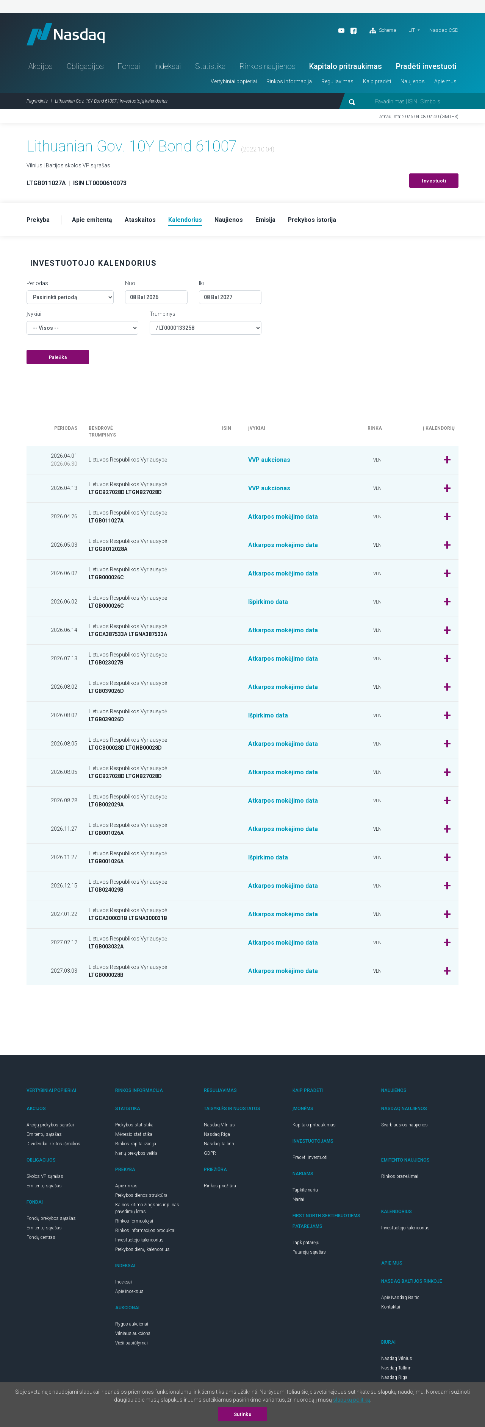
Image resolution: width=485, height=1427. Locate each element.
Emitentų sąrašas (44, 1134)
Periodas (37, 284)
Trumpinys (162, 314)
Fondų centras (41, 1237)
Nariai (298, 1199)
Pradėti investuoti (426, 66)
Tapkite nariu (305, 1190)
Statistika (210, 66)
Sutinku (243, 1414)
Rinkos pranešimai (399, 1176)
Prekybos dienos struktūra (141, 1195)
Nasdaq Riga (217, 1134)
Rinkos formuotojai (134, 1221)
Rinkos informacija (289, 82)
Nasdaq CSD (443, 30)
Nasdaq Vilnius (219, 1125)
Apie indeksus (129, 1291)
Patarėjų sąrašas (309, 1252)
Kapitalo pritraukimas (345, 66)
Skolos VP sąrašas (45, 1176)
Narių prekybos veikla (136, 1153)
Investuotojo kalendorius (139, 1240)
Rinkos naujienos (267, 66)
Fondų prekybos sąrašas (51, 1218)
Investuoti (434, 181)
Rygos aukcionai (131, 1324)
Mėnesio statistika (133, 1134)
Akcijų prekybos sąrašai (50, 1125)
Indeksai (167, 66)
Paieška (58, 357)
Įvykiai (34, 314)
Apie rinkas (126, 1186)
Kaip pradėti (377, 82)
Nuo (130, 284)
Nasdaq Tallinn (219, 1144)
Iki (201, 284)
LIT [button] (411, 30)
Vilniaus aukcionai (133, 1334)
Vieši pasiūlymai (131, 1343)
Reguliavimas (337, 82)
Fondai (128, 66)
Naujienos (413, 82)
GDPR (210, 1153)
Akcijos (40, 66)
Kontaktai (390, 1307)
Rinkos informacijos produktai (145, 1231)
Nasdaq (66, 34)
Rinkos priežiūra (220, 1186)
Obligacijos (85, 66)
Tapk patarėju (306, 1243)
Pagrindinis (37, 101)
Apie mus (445, 82)
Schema (382, 30)
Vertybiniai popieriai (234, 82)
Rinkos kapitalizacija (135, 1144)
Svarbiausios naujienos (404, 1125)
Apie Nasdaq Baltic (400, 1298)
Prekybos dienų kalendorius (142, 1249)
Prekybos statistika (134, 1125)
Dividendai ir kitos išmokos (53, 1144)
